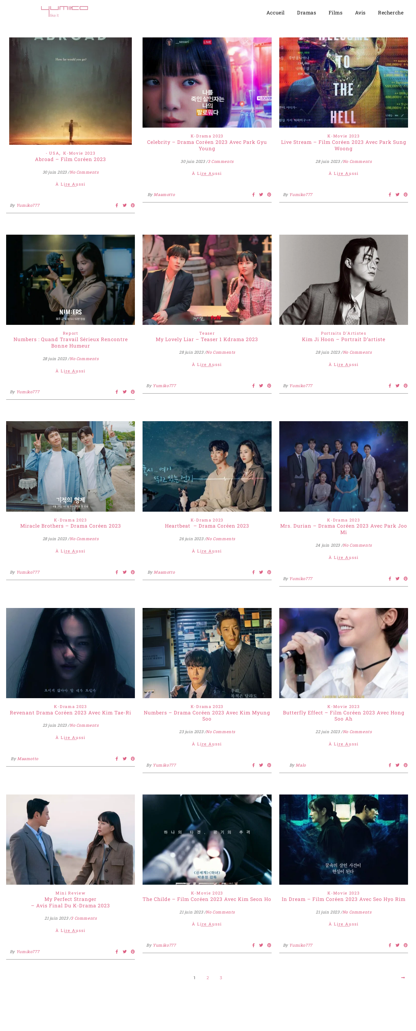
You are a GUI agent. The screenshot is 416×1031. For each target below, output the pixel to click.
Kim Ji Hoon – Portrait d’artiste (343, 339)
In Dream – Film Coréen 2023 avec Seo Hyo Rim (344, 899)
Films (336, 12)
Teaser (207, 333)
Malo (301, 765)
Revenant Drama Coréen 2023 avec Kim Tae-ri (70, 712)
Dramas (306, 12)
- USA (52, 153)
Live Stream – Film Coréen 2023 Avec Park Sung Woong (343, 145)
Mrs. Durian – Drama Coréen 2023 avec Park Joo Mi (343, 528)
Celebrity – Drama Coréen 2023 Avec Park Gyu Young (207, 145)
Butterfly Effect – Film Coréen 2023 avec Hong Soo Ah (343, 715)
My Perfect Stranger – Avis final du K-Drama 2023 (70, 902)
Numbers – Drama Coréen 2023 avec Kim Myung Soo (207, 715)
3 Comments (221, 161)
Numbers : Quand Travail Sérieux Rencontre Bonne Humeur (70, 342)
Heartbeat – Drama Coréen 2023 (207, 525)
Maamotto (164, 194)
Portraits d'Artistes (343, 333)
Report (70, 333)
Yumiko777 (27, 205)
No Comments (84, 172)
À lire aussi (70, 184)
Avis (360, 12)
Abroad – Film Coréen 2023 (70, 159)
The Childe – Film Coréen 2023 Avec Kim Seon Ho (207, 899)
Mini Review (70, 893)
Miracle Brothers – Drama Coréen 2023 (70, 525)
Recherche (390, 12)
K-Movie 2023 (79, 153)
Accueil (275, 12)
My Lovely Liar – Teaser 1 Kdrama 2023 (207, 339)
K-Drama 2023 (207, 136)
